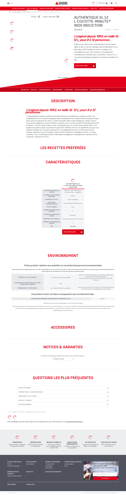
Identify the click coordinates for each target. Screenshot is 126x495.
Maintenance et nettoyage (27, 396)
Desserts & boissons (46, 8)
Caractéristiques (44, 90)
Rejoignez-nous (114, 493)
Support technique (24, 400)
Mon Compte (11, 484)
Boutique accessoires (106, 8)
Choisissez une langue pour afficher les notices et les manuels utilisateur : (63, 356)
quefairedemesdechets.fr (74, 422)
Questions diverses (24, 404)
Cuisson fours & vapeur (62, 8)
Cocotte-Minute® (32, 8)
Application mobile (24, 388)
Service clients (85, 493)
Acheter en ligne (81, 66)
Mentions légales (96, 493)
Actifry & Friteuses (18, 8)
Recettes (94, 8)
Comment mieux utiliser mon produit (30, 392)
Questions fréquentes (97, 90)
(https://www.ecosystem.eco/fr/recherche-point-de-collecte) (96, 279)
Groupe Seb (105, 493)
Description (25, 90)
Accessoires (69, 90)
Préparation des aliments (80, 8)
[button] (102, 3)
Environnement (57, 90)
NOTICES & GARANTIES (81, 90)
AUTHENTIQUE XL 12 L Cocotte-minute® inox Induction (73, 185)
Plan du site (30, 484)
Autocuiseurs (31, 462)
